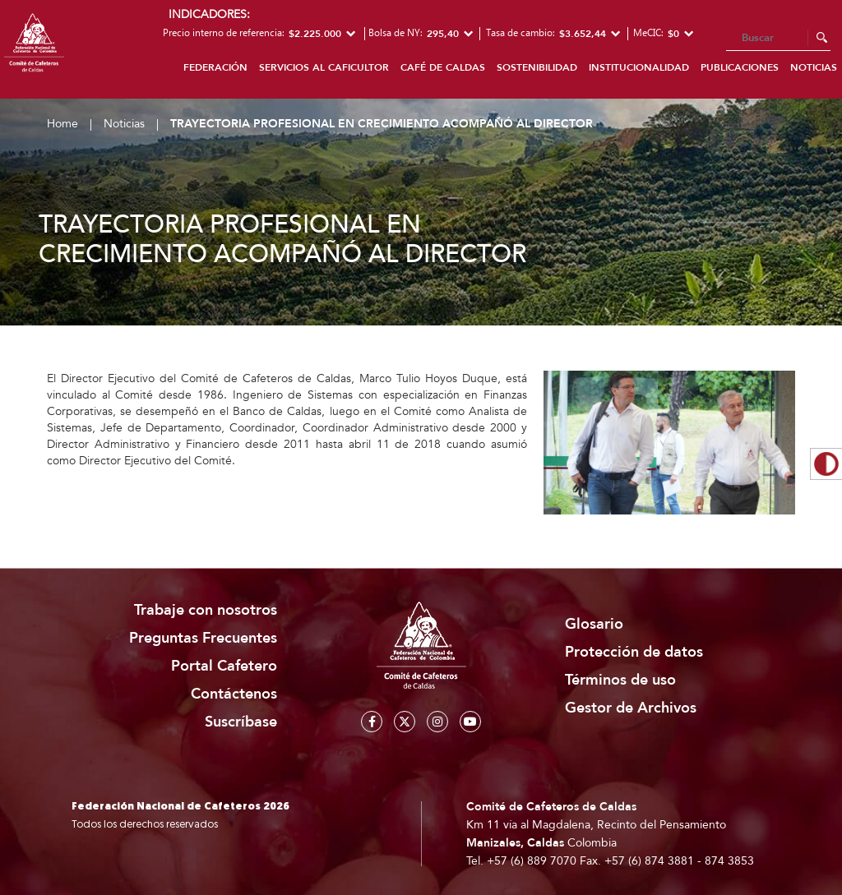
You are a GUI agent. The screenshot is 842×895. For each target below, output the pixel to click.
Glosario (594, 624)
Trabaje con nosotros (205, 610)
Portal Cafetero (224, 666)
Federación (215, 67)
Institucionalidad (639, 67)
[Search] (778, 38)
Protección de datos (634, 652)
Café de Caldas (442, 67)
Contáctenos (234, 694)
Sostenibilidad (537, 67)
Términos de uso (620, 680)
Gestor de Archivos (630, 708)
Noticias (124, 123)
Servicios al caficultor (324, 67)
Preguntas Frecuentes (203, 638)
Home (62, 123)
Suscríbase (241, 722)
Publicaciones (740, 67)
